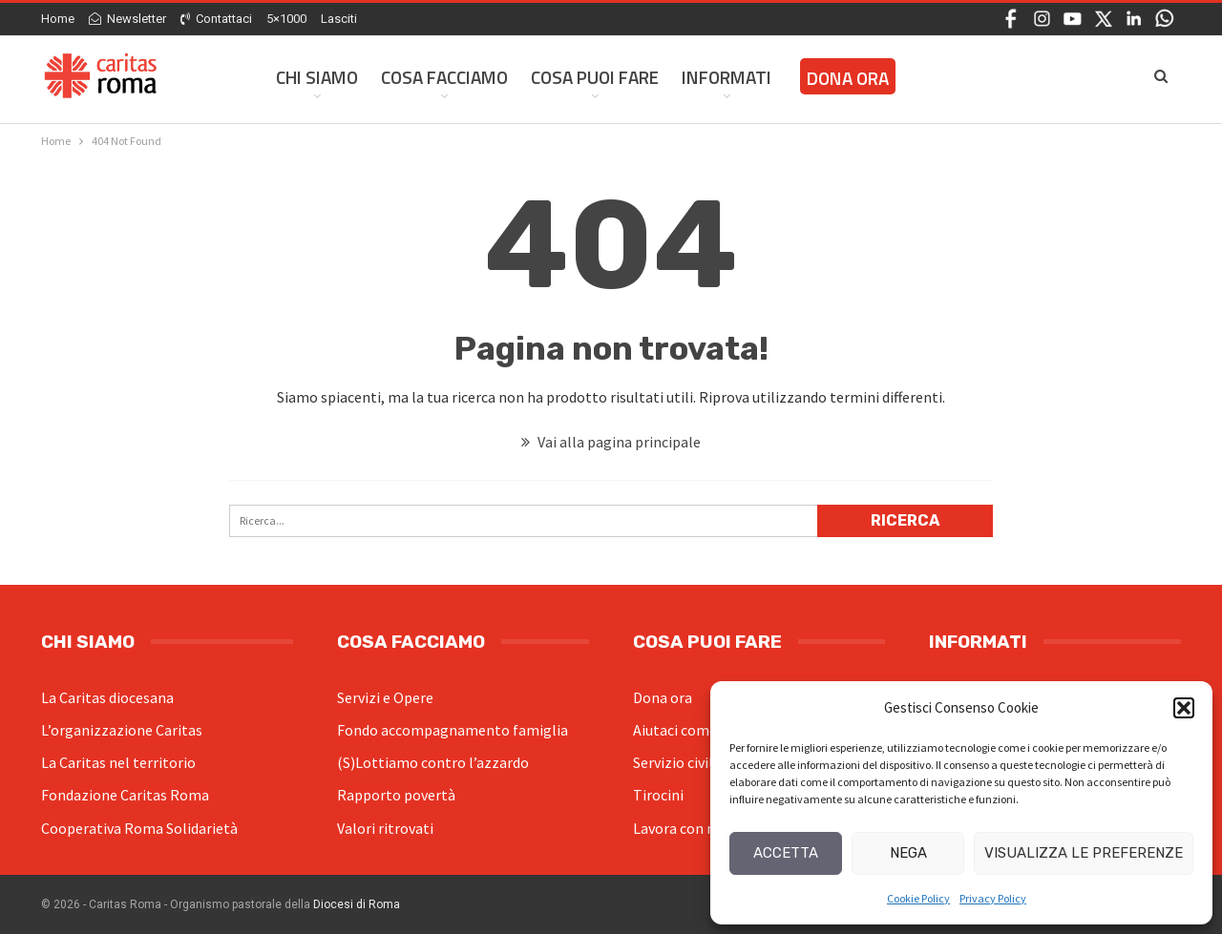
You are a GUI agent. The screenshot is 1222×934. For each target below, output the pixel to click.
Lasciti (339, 18)
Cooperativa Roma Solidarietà (139, 828)
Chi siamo (317, 77)
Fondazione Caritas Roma (125, 794)
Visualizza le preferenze (1083, 852)
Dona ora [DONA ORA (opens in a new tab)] (848, 78)
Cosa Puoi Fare (595, 77)
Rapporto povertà (396, 794)
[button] (1183, 707)
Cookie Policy (918, 898)
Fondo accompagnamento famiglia (452, 729)
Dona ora (662, 697)
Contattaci (216, 18)
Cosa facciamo (444, 77)
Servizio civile (677, 762)
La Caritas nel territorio (118, 762)
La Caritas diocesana (107, 697)
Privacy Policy (992, 898)
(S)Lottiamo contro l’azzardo (433, 762)
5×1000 (286, 18)
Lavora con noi (680, 828)
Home (57, 18)
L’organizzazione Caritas (121, 729)
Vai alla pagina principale (611, 441)
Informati (726, 77)
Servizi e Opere (385, 697)
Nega (908, 852)
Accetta (785, 852)
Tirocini (658, 794)
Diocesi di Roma (356, 904)
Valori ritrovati (385, 828)
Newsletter (127, 18)
